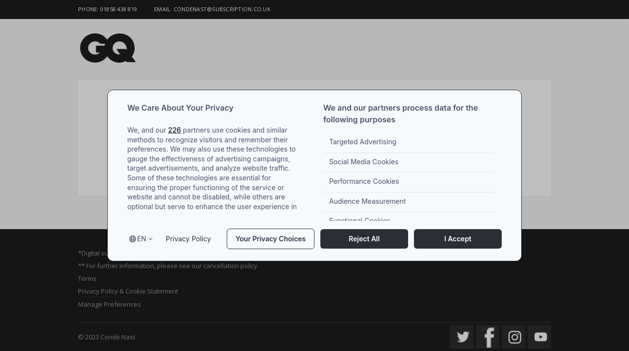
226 (174, 130)
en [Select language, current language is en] (141, 238)
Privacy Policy (188, 238)
